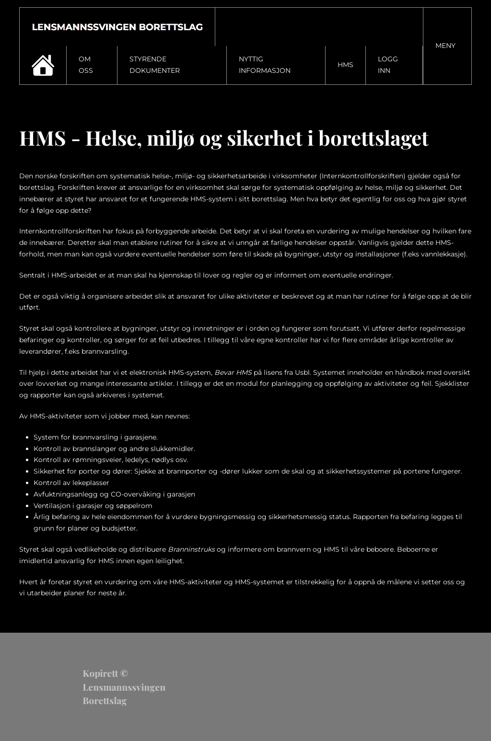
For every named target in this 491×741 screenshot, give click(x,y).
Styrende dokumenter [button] (154, 65)
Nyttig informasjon (265, 65)
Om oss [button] (86, 65)
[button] (447, 46)
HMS (345, 64)
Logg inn (388, 65)
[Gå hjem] (117, 27)
